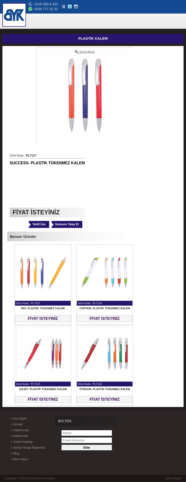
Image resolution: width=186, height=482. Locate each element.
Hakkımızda (20, 430)
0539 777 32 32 (46, 9)
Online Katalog (21, 442)
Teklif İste (39, 224)
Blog (15, 453)
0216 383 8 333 (46, 4)
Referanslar (19, 436)
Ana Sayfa (19, 418)
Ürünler (17, 424)
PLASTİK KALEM (93, 38)
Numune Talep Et (67, 224)
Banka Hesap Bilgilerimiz (28, 447)
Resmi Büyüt (84, 52)
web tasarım (174, 478)
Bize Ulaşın (19, 459)
